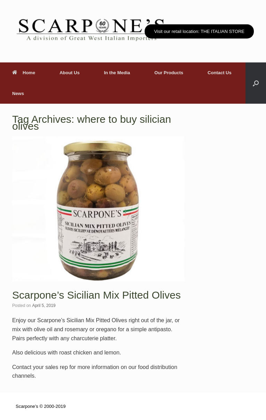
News (18, 93)
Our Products (168, 72)
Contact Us (220, 72)
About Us (69, 72)
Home (23, 72)
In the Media (117, 72)
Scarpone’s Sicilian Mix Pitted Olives (96, 295)
